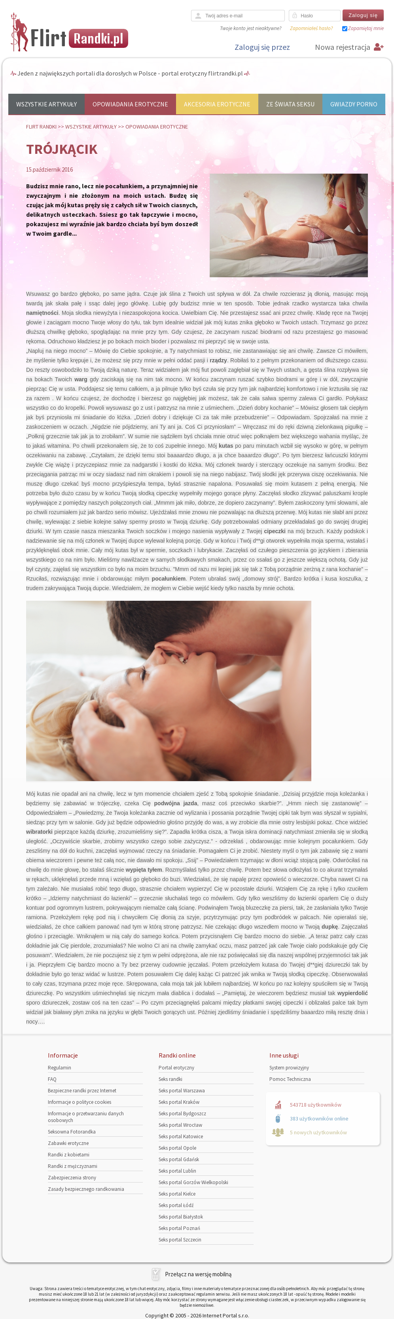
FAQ (52, 1079)
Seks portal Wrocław (180, 1125)
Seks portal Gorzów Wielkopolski (193, 1182)
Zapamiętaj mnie (366, 28)
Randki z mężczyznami (72, 1166)
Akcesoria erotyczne (217, 104)
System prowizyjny (289, 1067)
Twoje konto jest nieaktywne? (250, 28)
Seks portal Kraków (179, 1102)
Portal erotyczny (176, 1067)
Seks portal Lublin (177, 1171)
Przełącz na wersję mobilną (198, 1274)
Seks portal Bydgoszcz (182, 1113)
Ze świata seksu (290, 104)
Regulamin (59, 1067)
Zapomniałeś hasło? (311, 28)
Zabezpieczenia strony (72, 1177)
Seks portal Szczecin (180, 1239)
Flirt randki (41, 126)
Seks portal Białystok (181, 1216)
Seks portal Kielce (177, 1193)
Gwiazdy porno (353, 104)
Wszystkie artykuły (46, 104)
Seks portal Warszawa (182, 1090)
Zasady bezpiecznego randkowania (86, 1189)
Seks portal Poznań (179, 1228)
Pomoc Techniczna (290, 1079)
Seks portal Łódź (176, 1205)
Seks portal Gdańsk (179, 1159)
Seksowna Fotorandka (72, 1131)
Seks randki (170, 1079)
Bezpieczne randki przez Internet (82, 1090)
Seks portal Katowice (181, 1136)
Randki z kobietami (68, 1154)
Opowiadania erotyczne (130, 104)
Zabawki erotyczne (68, 1143)
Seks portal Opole (177, 1148)
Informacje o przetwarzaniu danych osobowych (86, 1117)
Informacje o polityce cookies (79, 1102)
